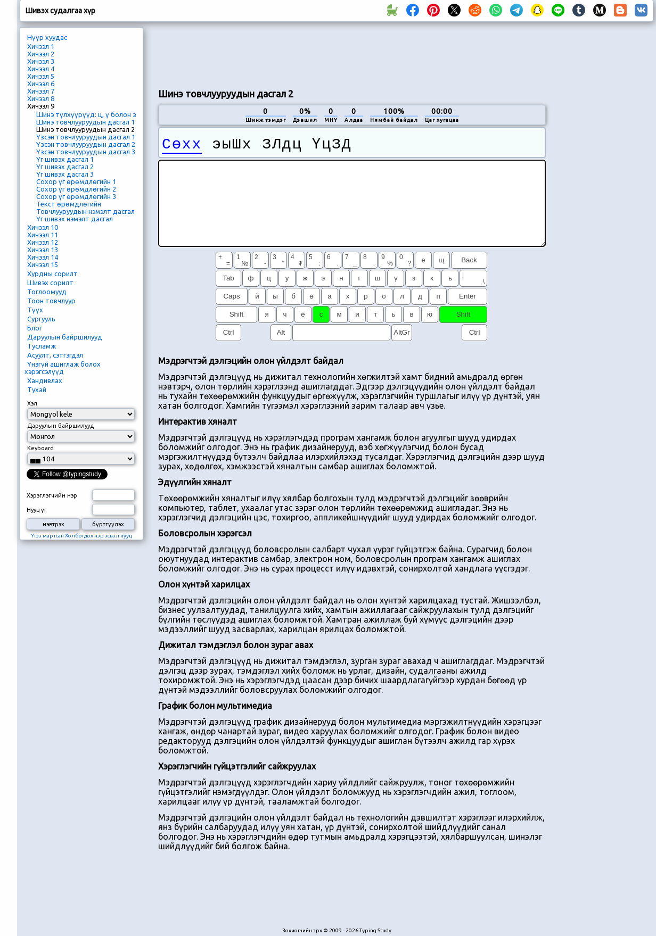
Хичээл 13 (42, 249)
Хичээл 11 (42, 234)
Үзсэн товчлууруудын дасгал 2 (85, 144)
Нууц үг (37, 510)
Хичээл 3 (40, 61)
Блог (34, 328)
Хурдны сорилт (52, 273)
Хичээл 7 (40, 91)
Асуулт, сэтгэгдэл (55, 355)
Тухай (36, 389)
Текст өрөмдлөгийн (68, 204)
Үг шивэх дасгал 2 (65, 166)
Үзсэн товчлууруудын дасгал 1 (85, 136)
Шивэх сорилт (50, 282)
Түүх (35, 309)
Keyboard (40, 448)
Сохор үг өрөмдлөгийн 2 (76, 189)
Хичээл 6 (40, 83)
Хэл (32, 403)
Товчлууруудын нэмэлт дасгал (85, 211)
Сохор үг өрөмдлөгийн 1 (76, 181)
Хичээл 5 (40, 76)
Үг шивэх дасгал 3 (65, 174)
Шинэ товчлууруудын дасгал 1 (85, 122)
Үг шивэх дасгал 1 (65, 159)
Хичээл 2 (40, 53)
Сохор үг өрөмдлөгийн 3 (76, 196)
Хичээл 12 (42, 242)
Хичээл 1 (40, 46)
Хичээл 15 (42, 264)
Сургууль (41, 318)
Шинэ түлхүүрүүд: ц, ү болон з (86, 114)
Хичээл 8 (40, 98)
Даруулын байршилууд (64, 337)
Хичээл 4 (40, 68)
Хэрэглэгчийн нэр (52, 495)
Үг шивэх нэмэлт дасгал (74, 218)
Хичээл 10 (42, 227)
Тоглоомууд (47, 291)
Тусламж (41, 346)
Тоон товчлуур (51, 300)
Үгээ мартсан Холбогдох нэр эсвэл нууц (81, 536)
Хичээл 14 (42, 257)
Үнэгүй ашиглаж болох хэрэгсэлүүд (62, 367)
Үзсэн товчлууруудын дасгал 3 (85, 151)
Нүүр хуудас (47, 37)
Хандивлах (44, 380)
